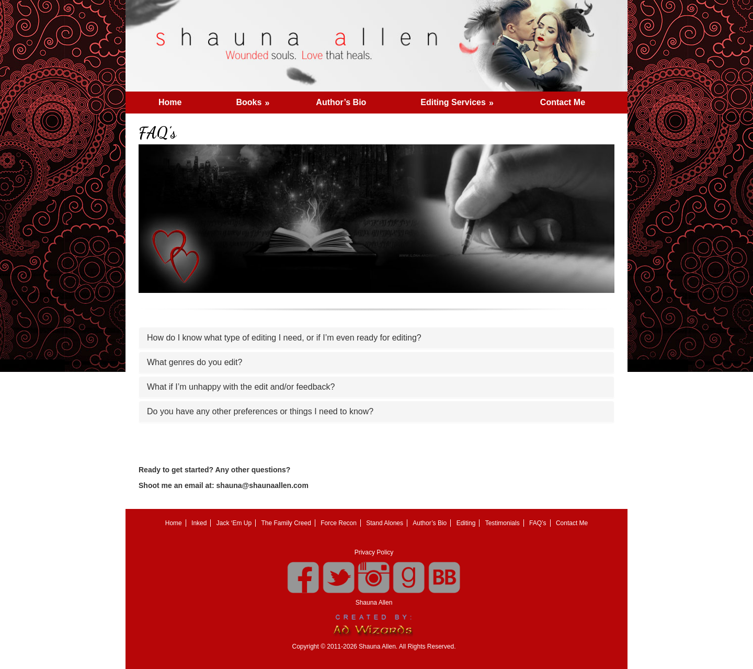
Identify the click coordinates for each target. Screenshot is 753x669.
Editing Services (460, 99)
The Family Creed (286, 523)
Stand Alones (384, 523)
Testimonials (502, 523)
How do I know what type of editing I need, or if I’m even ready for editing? (284, 337)
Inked (199, 523)
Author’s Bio (341, 102)
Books (256, 99)
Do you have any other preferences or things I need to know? (260, 411)
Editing (466, 523)
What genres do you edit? (194, 362)
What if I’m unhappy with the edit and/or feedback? (241, 386)
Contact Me (562, 102)
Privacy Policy (374, 552)
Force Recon (339, 523)
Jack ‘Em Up (234, 523)
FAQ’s (537, 523)
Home (169, 102)
